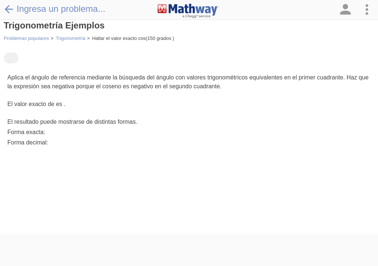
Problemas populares (26, 38)
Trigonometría (70, 38)
